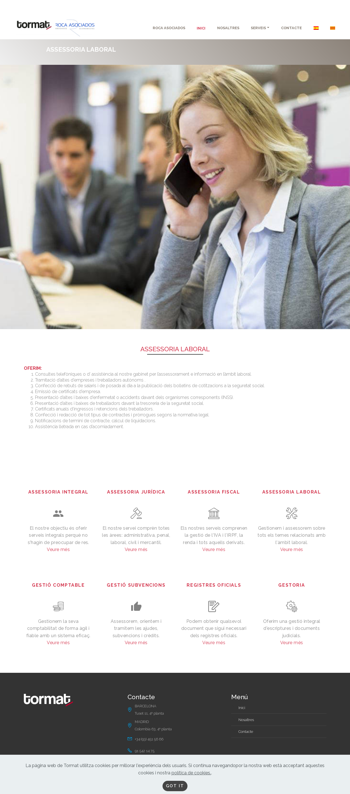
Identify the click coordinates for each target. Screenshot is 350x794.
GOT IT (175, 785)
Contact (244, 731)
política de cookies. (191, 772)
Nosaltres (246, 720)
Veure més (58, 549)
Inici (241, 708)
